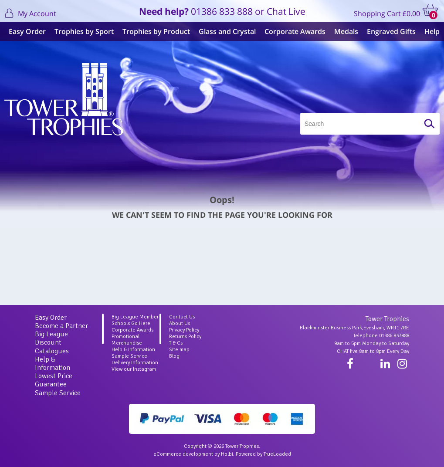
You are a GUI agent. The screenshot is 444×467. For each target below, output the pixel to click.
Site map (179, 349)
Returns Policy (185, 336)
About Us (179, 323)
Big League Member (135, 317)
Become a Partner (61, 325)
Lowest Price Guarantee (53, 380)
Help (432, 31)
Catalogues (52, 351)
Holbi (227, 454)
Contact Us (182, 317)
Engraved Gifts (391, 31)
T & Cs (176, 343)
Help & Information (52, 363)
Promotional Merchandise (127, 339)
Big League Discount (51, 338)
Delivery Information (135, 362)
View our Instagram (134, 369)
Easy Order (27, 31)
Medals (346, 31)
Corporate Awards (294, 31)
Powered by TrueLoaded (263, 454)
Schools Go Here (131, 323)
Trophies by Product (156, 31)
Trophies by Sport (84, 31)
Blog (174, 356)
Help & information (133, 349)
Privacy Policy (184, 330)
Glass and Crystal (227, 31)
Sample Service (58, 393)
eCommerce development (183, 454)
